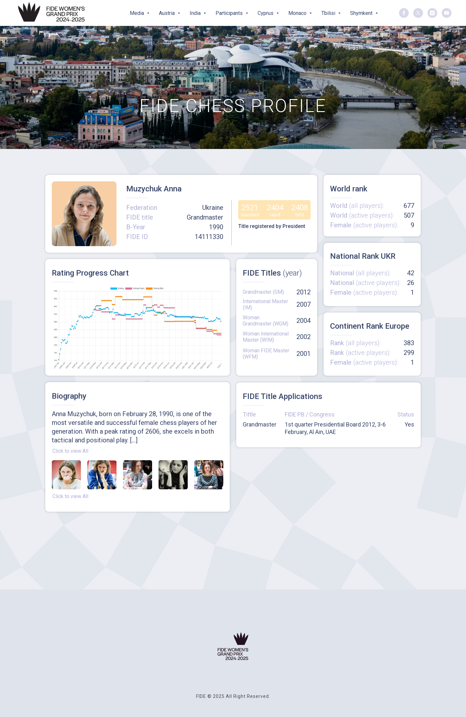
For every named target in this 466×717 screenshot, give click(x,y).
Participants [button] (230, 13)
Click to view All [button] (70, 451)
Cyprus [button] (266, 13)
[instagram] (432, 13)
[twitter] (418, 13)
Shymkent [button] (362, 13)
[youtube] (446, 13)
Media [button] (137, 13)
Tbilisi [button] (329, 13)
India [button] (196, 13)
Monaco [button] (298, 13)
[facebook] (404, 13)
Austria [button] (167, 13)
